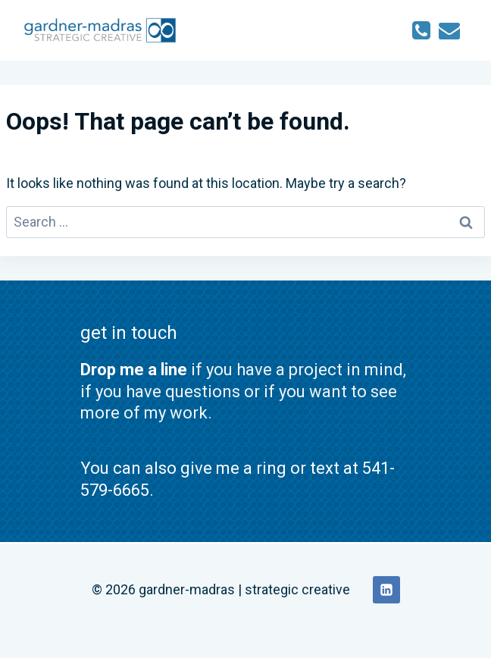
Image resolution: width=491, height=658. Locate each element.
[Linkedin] (386, 589)
